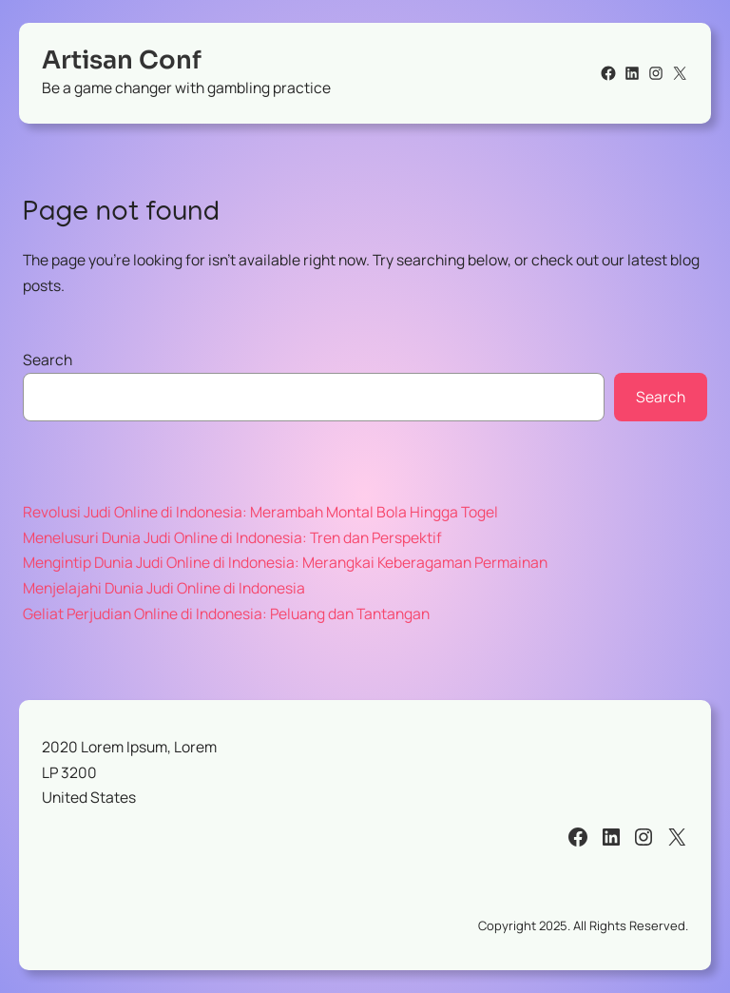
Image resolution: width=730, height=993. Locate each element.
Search (47, 359)
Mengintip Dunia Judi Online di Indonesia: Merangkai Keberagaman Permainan (285, 562)
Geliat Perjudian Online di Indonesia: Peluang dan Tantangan (226, 613)
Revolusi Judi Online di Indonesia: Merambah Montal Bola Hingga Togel (260, 511)
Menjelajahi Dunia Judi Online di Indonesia (164, 587)
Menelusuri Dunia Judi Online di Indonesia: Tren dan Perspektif (232, 537)
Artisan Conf (122, 60)
